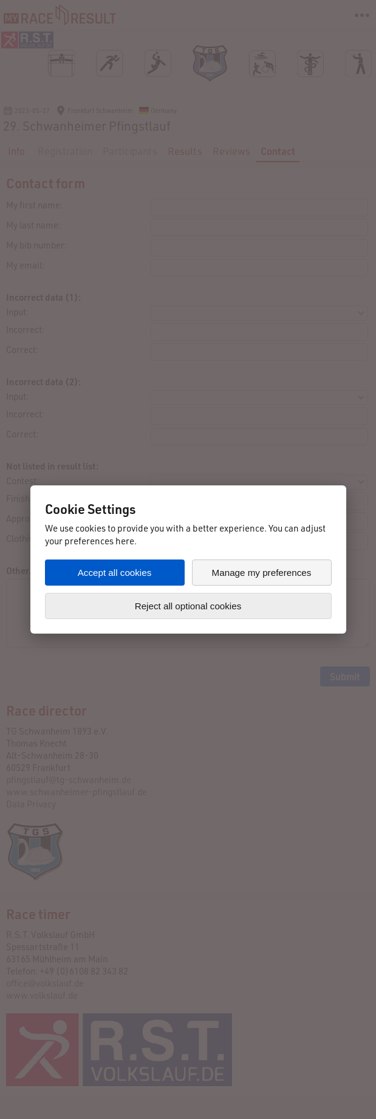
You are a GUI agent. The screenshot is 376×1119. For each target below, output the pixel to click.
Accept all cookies (115, 572)
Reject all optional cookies (188, 606)
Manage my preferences (262, 572)
